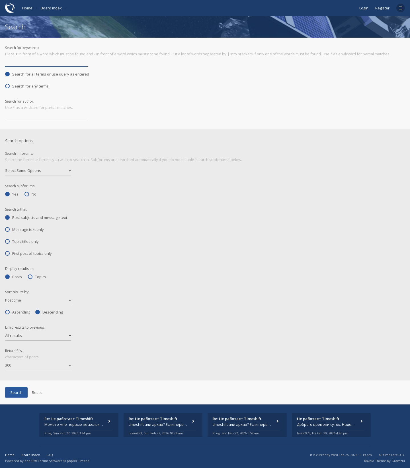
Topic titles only (22, 241)
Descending (49, 312)
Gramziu (398, 461)
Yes (12, 194)
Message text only (24, 229)
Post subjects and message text (36, 217)
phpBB (29, 461)
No (30, 194)
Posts (13, 276)
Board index (51, 8)
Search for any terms (27, 86)
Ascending (17, 312)
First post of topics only (28, 253)
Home (27, 8)
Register (382, 8)
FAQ (50, 455)
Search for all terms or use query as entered (47, 74)
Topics (37, 276)
